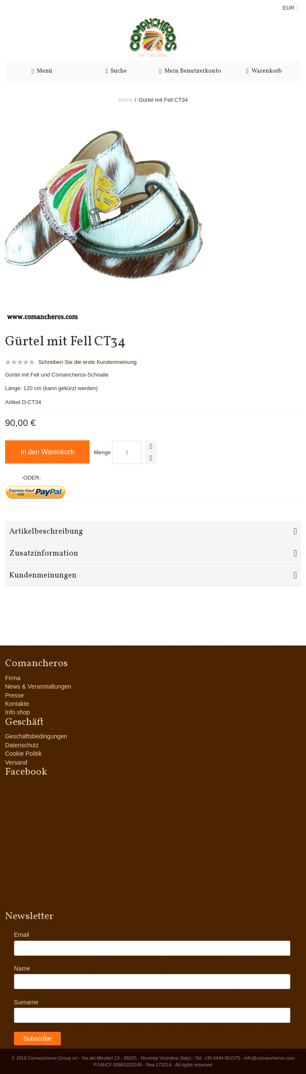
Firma (13, 678)
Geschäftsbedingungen (36, 736)
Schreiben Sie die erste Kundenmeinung (87, 362)
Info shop (17, 712)
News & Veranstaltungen (38, 686)
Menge (102, 452)
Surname (26, 1002)
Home (125, 100)
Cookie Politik (23, 753)
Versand (16, 762)
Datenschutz (21, 745)
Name (22, 968)
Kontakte (17, 703)
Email (21, 934)
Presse (14, 695)
